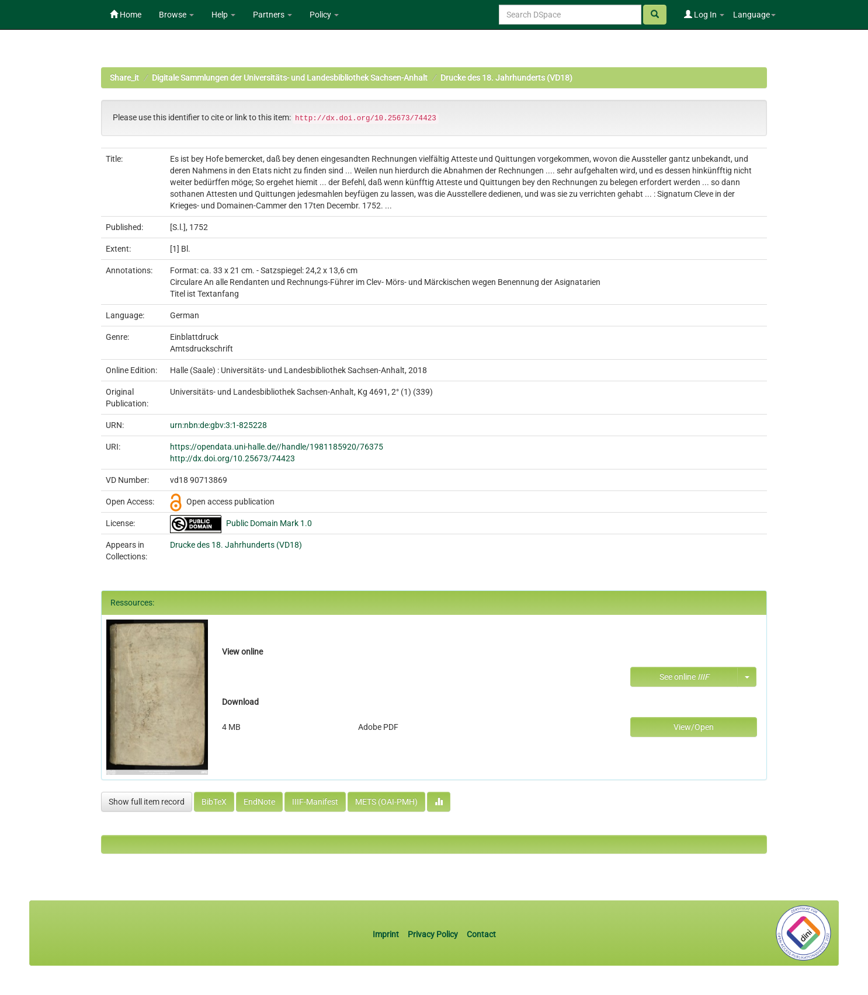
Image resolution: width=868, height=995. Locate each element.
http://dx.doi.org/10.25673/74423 (232, 458)
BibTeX (214, 801)
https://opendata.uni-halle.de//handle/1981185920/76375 (276, 446)
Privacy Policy (433, 934)
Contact (481, 934)
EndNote (259, 801)
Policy (324, 14)
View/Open (693, 727)
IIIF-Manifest (315, 801)
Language (754, 14)
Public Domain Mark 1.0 (269, 523)
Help (223, 14)
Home (125, 14)
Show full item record (147, 801)
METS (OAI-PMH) (386, 801)
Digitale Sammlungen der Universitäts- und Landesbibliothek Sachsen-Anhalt (290, 77)
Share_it (124, 77)
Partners (272, 14)
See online (684, 676)
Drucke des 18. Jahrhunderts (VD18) (506, 77)
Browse (176, 14)
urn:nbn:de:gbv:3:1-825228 (218, 425)
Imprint (387, 934)
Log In (704, 14)
